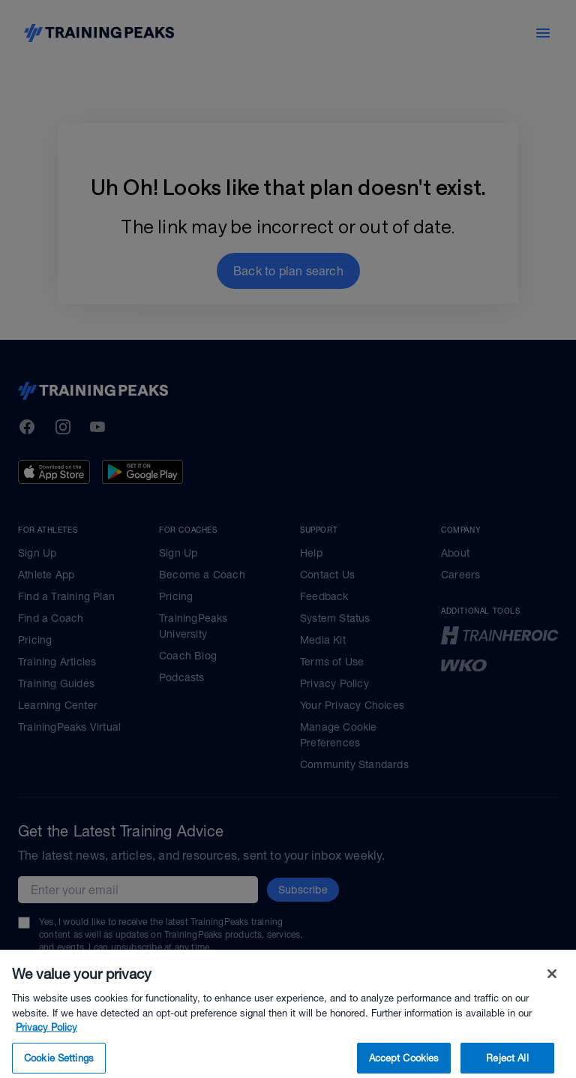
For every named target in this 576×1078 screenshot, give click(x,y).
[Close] (552, 990)
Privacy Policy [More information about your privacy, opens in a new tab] (46, 1043)
